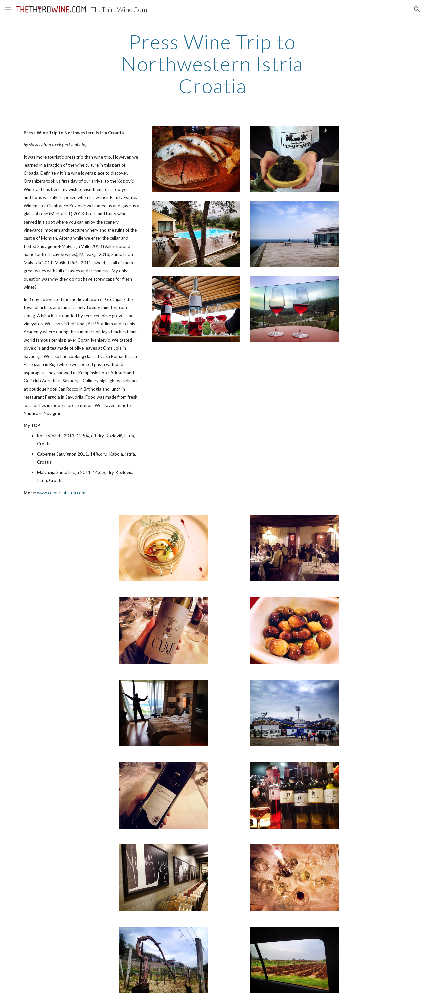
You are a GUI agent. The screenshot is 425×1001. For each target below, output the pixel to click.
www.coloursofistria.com (61, 492)
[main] (212, 63)
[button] (8, 9)
